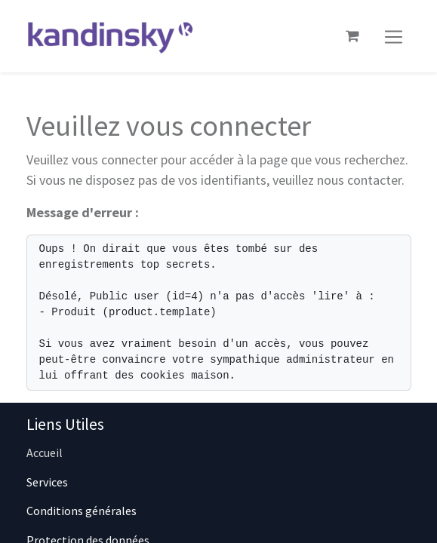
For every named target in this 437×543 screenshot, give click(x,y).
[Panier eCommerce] (352, 36)
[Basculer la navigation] (393, 36)
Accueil (44, 452)
